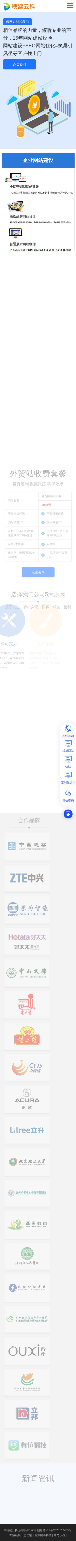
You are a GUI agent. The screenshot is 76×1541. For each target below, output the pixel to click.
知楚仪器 (59, 1535)
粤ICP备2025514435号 (57, 1530)
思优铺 (28, 1535)
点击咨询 (19, 64)
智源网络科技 (42, 1535)
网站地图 (36, 1530)
